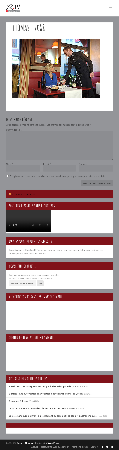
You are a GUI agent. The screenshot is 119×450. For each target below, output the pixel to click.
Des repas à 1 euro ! (19, 401)
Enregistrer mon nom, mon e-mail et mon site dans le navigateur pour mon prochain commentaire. (58, 176)
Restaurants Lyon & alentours (55, 446)
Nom (9, 164)
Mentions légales (80, 446)
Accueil (34, 446)
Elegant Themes (25, 443)
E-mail (47, 164)
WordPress (53, 443)
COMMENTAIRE (14, 129)
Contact (94, 446)
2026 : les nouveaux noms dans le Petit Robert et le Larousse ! (41, 408)
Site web (83, 164)
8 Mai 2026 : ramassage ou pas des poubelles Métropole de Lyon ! (43, 386)
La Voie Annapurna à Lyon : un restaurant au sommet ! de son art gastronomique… (53, 415)
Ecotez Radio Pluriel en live (23, 194)
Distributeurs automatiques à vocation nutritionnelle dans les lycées (45, 393)
